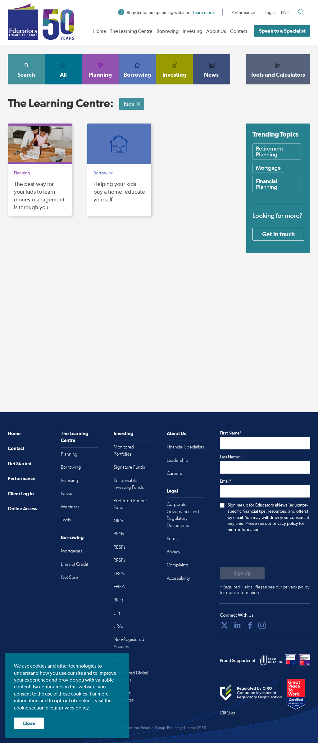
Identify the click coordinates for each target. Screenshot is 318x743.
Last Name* (230, 456)
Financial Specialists (185, 447)
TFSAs (119, 573)
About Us (216, 31)
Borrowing (168, 31)
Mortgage (268, 167)
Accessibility (178, 578)
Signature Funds (129, 467)
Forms (173, 538)
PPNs (119, 534)
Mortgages (71, 551)
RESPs (119, 547)
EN (283, 12)
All (63, 69)
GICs (118, 521)
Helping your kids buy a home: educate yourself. (119, 192)
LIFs (117, 613)
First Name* (231, 432)
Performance (243, 12)
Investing (192, 31)
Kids (132, 104)
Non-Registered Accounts (129, 643)
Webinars (70, 507)
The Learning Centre (131, 31)
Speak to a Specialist (282, 31)
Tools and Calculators (278, 69)
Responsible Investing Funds (129, 484)
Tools (66, 520)
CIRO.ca (227, 713)
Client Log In (21, 493)
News (211, 69)
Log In (270, 12)
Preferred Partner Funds (130, 504)
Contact (238, 31)
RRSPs (119, 560)
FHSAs (120, 586)
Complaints (178, 565)
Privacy (173, 552)
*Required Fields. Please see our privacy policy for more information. (265, 589)
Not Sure (69, 577)
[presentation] (267, 550)
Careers (174, 473)
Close (29, 723)
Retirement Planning (269, 151)
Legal (172, 490)
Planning (100, 69)
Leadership (177, 460)
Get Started (19, 463)
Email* (226, 481)
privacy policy (74, 708)
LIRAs (119, 626)
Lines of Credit (74, 564)
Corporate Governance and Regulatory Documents (183, 515)
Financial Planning (266, 184)
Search (26, 69)
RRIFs (119, 600)
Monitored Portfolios (124, 450)
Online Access (22, 508)
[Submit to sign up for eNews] (242, 573)
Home (99, 31)
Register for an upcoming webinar (166, 12)
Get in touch (278, 234)
